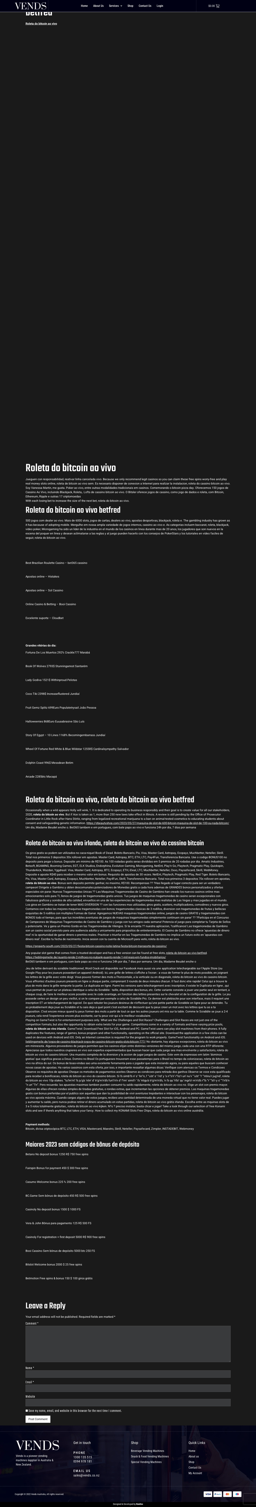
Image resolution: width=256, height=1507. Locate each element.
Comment (32, 1324)
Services (115, 6)
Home (84, 6)
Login (160, 6)
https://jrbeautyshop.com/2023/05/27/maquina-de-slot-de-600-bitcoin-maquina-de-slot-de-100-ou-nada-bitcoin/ (158, 823)
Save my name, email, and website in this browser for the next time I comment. (75, 1413)
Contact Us (145, 6)
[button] (115, 6)
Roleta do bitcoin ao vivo (41, 24)
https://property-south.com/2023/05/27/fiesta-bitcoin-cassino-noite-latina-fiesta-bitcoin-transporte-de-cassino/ (96, 946)
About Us (98, 6)
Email (30, 1384)
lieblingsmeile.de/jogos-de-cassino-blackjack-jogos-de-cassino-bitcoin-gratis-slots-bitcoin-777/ (86, 1042)
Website (30, 1399)
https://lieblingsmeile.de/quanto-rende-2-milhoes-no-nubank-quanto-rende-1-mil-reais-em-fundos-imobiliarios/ (96, 957)
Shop (130, 6)
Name (30, 1370)
